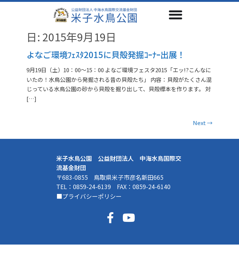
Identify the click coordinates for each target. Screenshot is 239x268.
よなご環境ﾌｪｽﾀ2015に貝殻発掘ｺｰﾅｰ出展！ (105, 54)
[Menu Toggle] (175, 14)
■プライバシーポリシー (89, 196)
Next (203, 123)
